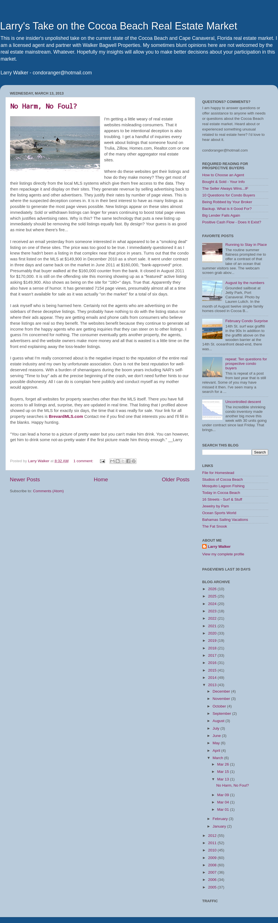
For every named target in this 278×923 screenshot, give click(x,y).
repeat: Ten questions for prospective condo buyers (246, 363)
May (217, 743)
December (222, 691)
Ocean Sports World (219, 513)
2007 (213, 872)
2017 (213, 655)
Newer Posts (25, 479)
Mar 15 (223, 771)
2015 (213, 670)
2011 (213, 843)
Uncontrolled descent (243, 402)
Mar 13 (223, 779)
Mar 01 (223, 809)
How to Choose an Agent (223, 175)
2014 (213, 677)
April (217, 750)
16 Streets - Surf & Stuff (222, 499)
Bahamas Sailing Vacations (225, 519)
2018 (213, 648)
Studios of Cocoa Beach (222, 479)
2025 (213, 596)
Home (101, 479)
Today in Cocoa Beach (221, 493)
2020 (213, 633)
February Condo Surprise (246, 321)
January (220, 826)
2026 (213, 589)
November (222, 699)
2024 (213, 604)
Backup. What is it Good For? (227, 209)
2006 (213, 880)
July (216, 728)
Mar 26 (223, 764)
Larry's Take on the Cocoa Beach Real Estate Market (118, 26)
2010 (213, 850)
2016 (213, 663)
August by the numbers (244, 283)
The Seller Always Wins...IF (225, 188)
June (217, 736)
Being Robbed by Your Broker (227, 202)
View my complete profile (223, 554)
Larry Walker (219, 546)
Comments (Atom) (48, 491)
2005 (213, 887)
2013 (213, 685)
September (222, 713)
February (221, 819)
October (220, 706)
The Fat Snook (214, 526)
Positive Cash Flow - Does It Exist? (231, 222)
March (218, 758)
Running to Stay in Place (246, 244)
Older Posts (176, 479)
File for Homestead (218, 473)
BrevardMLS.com (66, 416)
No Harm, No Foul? (43, 106)
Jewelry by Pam (215, 506)
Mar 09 (223, 795)
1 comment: (83, 461)
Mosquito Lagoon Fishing (223, 486)
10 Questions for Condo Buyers (228, 195)
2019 (213, 640)
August (219, 721)
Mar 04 (223, 802)
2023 (213, 611)
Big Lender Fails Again (221, 215)
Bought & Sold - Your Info (223, 182)
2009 (213, 858)
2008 (213, 865)
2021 (213, 626)
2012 (213, 835)
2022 (213, 618)
